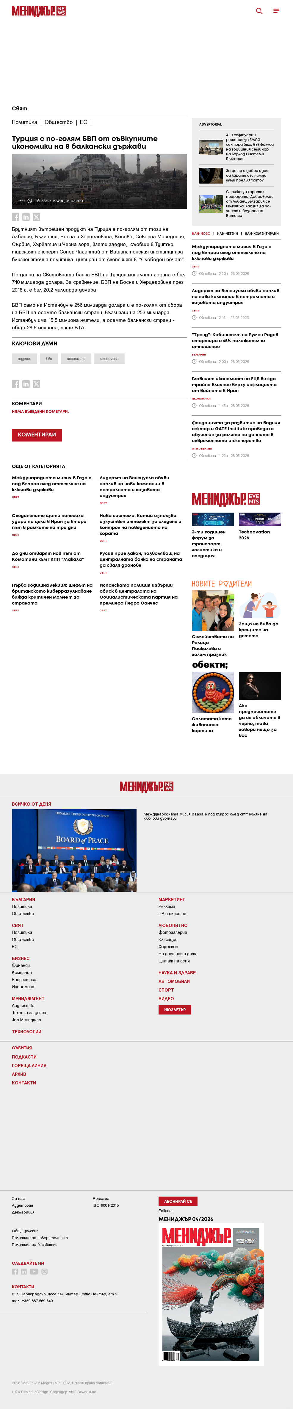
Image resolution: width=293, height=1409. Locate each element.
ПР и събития (172, 914)
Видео (166, 998)
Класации (168, 939)
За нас (18, 1198)
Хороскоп (168, 947)
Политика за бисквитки (34, 1245)
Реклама (167, 906)
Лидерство (23, 1005)
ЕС (15, 947)
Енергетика (24, 980)
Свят (19, 109)
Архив (19, 1074)
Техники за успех (29, 1013)
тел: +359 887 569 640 (32, 1301)
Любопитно (173, 925)
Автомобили (174, 981)
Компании (22, 972)
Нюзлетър (175, 1010)
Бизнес (20, 958)
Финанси (21, 965)
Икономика (23, 987)
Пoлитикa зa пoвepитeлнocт (40, 1238)
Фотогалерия (173, 932)
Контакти (24, 1083)
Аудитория (22, 1205)
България (23, 899)
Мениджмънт (28, 998)
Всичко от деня (31, 804)
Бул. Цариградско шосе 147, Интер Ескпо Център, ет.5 (64, 1294)
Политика (22, 906)
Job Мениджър (26, 1020)
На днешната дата (178, 954)
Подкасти (24, 1057)
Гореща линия (29, 1065)
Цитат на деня (174, 961)
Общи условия (25, 1231)
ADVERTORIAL (210, 124)
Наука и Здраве (177, 972)
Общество (23, 914)
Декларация (23, 1212)
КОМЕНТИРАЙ (37, 435)
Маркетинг (172, 899)
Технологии (26, 1031)
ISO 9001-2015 (106, 1205)
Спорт (166, 990)
